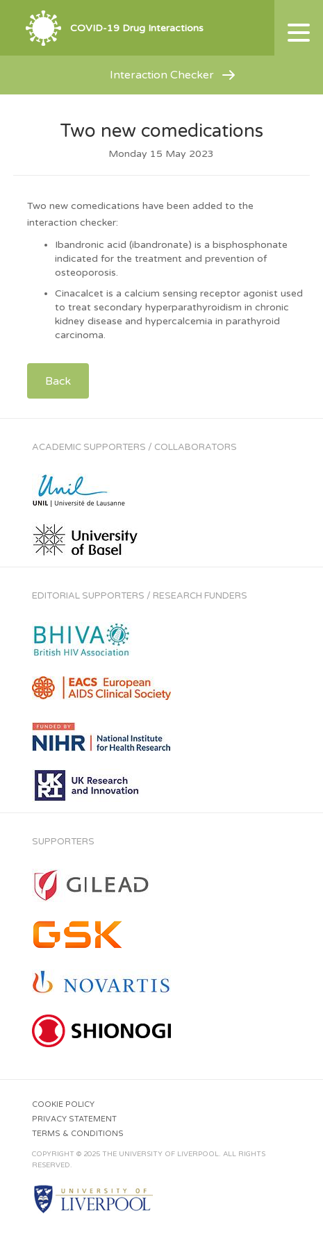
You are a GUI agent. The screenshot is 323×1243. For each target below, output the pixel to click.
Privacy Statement (74, 1119)
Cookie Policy (63, 1104)
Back (58, 381)
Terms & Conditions (78, 1133)
